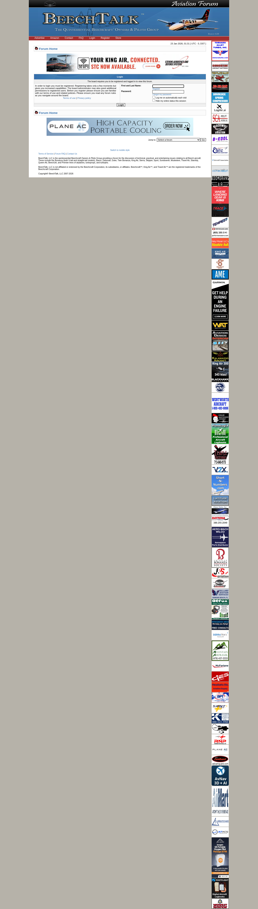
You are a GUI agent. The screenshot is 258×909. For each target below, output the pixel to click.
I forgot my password (162, 94)
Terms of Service (45, 154)
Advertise (39, 38)
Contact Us (72, 154)
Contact (69, 38)
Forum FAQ (60, 154)
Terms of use (69, 98)
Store (118, 38)
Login (92, 38)
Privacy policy (84, 98)
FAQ (81, 38)
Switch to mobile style (120, 150)
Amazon (54, 38)
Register (105, 38)
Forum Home (48, 48)
